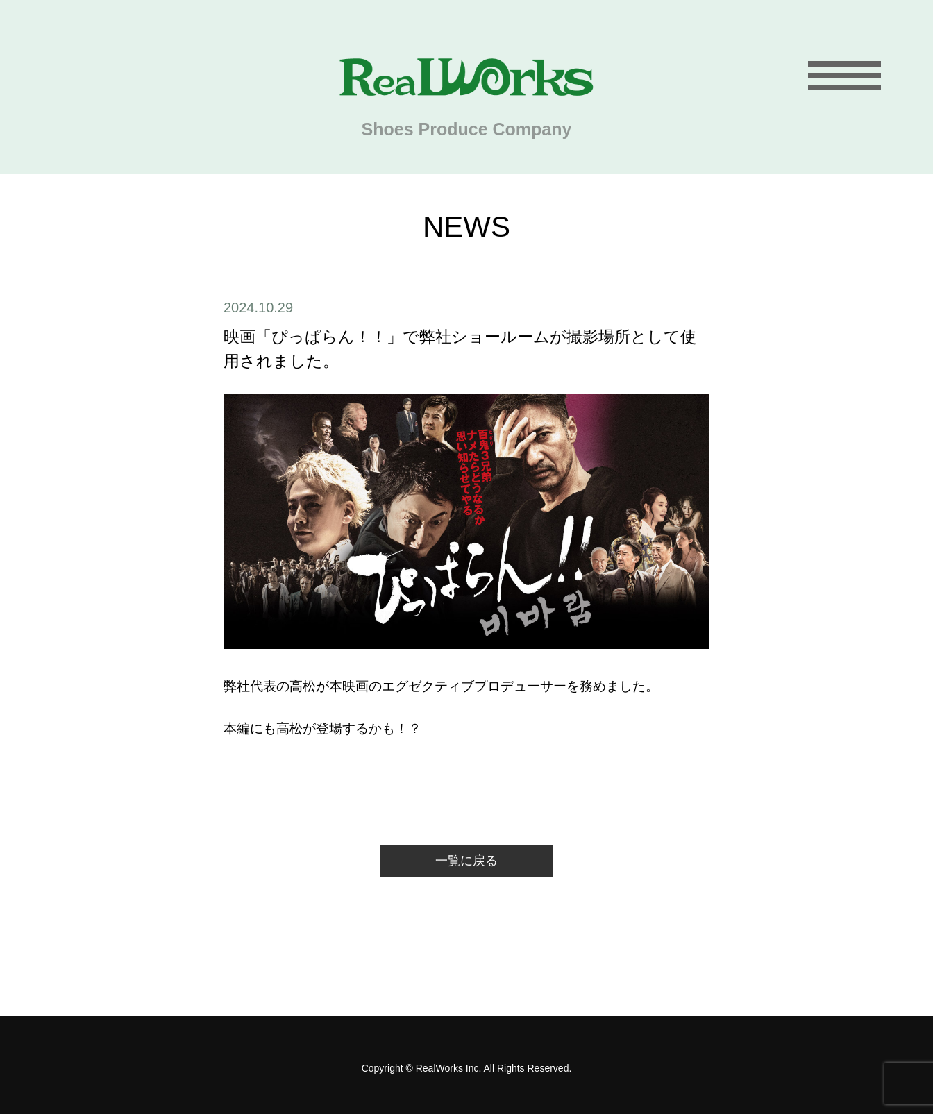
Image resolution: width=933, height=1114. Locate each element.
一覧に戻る (466, 861)
